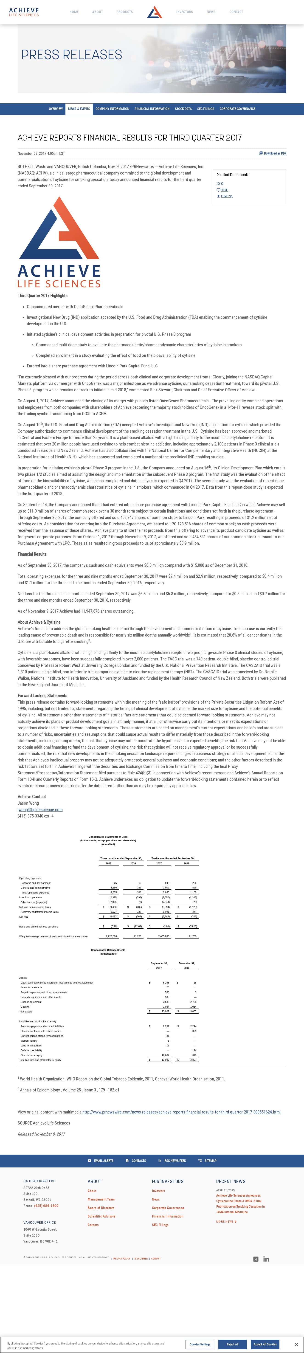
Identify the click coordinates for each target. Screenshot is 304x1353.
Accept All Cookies (265, 1345)
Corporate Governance (237, 125)
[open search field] (291, 12)
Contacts (135, 1248)
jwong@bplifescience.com (41, 885)
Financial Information (152, 125)
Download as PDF (272, 169)
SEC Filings (205, 125)
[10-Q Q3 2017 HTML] (250, 203)
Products (124, 12)
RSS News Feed (172, 1248)
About (97, 12)
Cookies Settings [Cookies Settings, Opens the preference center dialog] (200, 1345)
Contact (236, 12)
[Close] (297, 1346)
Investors (184, 12)
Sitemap (207, 1248)
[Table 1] (152, 1025)
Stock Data (183, 125)
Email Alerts (100, 1248)
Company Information (112, 125)
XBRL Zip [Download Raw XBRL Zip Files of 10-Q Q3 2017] (225, 212)
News (211, 12)
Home (74, 12)
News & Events (79, 125)
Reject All (232, 1345)
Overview (56, 125)
